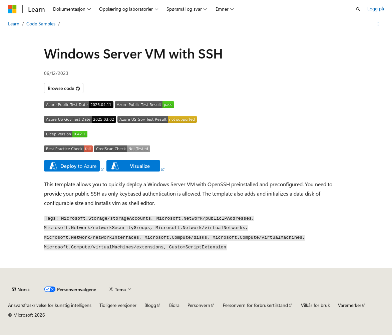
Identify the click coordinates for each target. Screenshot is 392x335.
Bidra (174, 305)
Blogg (150, 305)
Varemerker (349, 305)
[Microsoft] (12, 9)
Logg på (375, 8)
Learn (13, 23)
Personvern (198, 305)
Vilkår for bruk (315, 305)
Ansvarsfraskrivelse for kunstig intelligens (49, 305)
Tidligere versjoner (117, 305)
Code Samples (40, 23)
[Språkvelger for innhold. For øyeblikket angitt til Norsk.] (21, 289)
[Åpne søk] (358, 9)
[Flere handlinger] (378, 24)
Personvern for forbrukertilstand (255, 305)
